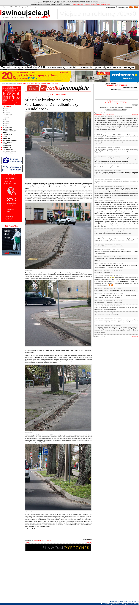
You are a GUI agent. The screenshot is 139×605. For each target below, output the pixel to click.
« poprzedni (28, 542)
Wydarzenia (7, 107)
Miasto (6, 108)
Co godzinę (9, 216)
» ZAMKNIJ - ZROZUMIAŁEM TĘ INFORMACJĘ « (97, 4)
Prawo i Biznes (8, 114)
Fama (6, 125)
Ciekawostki (8, 116)
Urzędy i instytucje (9, 131)
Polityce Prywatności (77, 4)
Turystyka (6, 138)
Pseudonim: (114, 89)
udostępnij (48, 540)
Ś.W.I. (6, 119)
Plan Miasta (7, 147)
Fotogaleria (7, 127)
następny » (89, 542)
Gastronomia (7, 142)
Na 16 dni (8, 219)
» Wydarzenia (14, 83)
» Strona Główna (5, 83)
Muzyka (7, 123)
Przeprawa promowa (10, 151)
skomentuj (37, 540)
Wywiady (7, 117)
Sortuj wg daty (98, 114)
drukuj (43, 540)
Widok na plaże (9, 153)
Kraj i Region (8, 112)
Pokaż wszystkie (109, 114)
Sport (6, 110)
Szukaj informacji (111, 83)
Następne (134, 114)
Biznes (5, 136)
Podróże (7, 121)
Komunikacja (7, 134)
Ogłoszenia (7, 146)
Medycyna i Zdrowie (10, 140)
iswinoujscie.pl (87, 539)
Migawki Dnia (7, 129)
